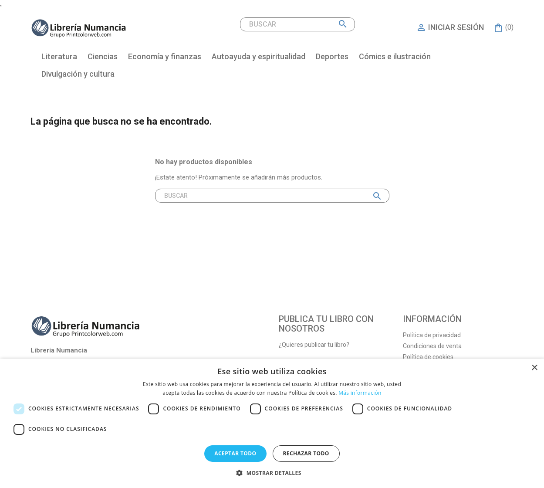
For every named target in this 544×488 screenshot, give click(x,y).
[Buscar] (297, 24)
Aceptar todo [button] (235, 453)
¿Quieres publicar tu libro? (314, 344)
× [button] (534, 368)
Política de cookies (428, 356)
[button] (272, 473)
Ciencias (103, 56)
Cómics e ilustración (395, 56)
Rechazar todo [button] (306, 453)
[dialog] (272, 423)
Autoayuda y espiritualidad (258, 56)
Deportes (332, 56)
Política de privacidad (432, 335)
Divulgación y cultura (78, 73)
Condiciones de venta (432, 345)
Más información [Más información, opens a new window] (359, 392)
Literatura (59, 56)
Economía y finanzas (164, 56)
